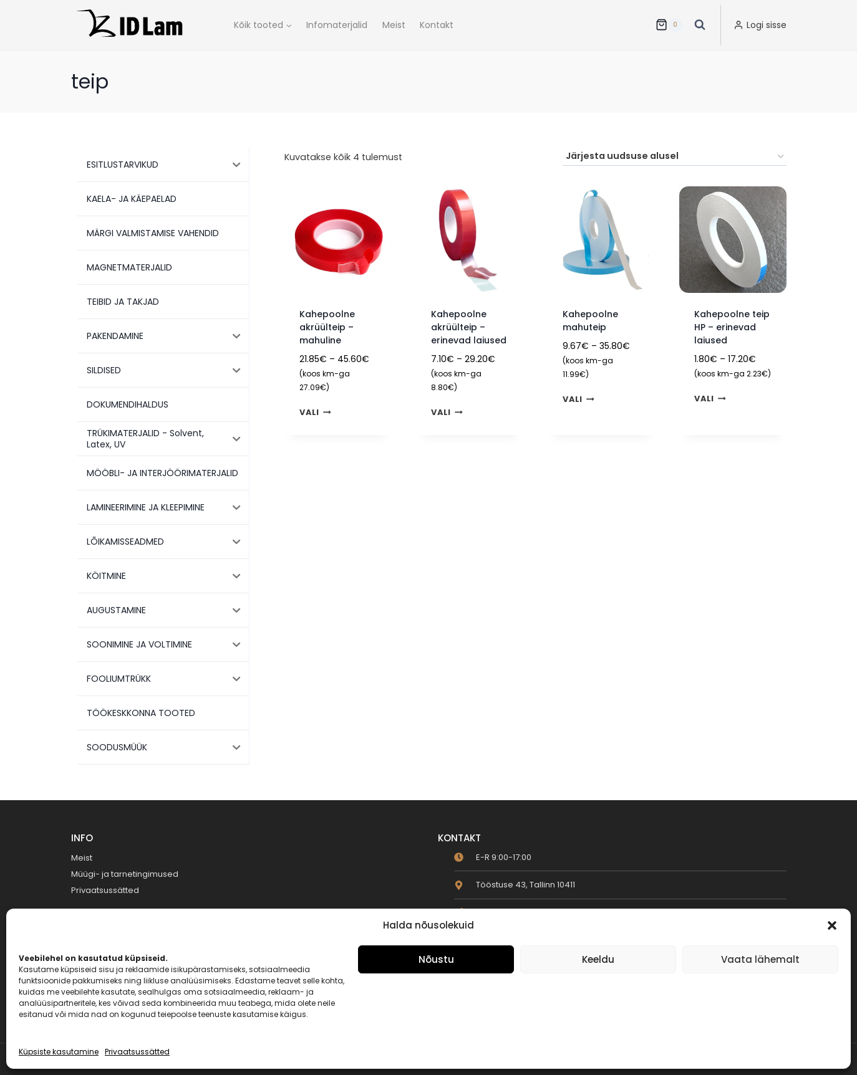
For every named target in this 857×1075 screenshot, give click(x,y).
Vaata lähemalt (760, 959)
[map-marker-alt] (514, 884)
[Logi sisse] (760, 25)
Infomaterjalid (336, 25)
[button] (832, 925)
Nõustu (436, 959)
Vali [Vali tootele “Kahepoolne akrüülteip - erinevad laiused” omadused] (447, 413)
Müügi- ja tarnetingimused (124, 874)
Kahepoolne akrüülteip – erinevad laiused (468, 327)
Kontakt (436, 25)
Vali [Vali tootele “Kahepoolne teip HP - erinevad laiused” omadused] (710, 398)
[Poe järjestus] (675, 157)
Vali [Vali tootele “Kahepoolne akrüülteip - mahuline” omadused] (315, 413)
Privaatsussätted (137, 1051)
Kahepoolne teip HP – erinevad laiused (732, 327)
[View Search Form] (700, 25)
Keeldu (598, 959)
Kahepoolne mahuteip (590, 320)
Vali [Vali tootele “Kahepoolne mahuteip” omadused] (578, 399)
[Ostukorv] (669, 25)
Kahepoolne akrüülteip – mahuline (327, 327)
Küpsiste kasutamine (59, 1051)
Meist (393, 25)
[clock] (492, 857)
